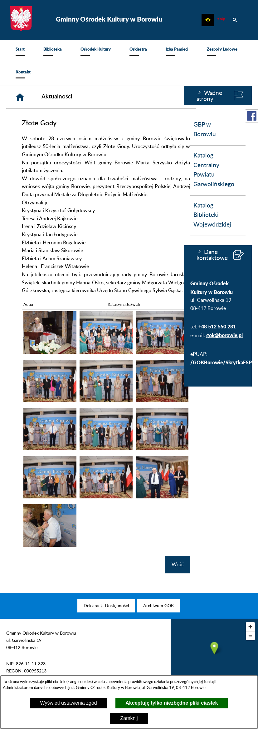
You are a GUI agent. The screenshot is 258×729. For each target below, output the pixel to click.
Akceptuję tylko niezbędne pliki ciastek (171, 703)
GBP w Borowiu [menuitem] (20, 129)
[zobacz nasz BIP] (221, 20)
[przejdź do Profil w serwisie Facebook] (252, 116)
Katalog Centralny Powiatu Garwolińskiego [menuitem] (29, 170)
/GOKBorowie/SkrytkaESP (37, 362)
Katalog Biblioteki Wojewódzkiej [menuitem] (28, 215)
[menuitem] (20, 51)
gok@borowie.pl (40, 335)
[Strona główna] (81, 97)
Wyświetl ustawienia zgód (68, 703)
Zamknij (129, 718)
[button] (208, 20)
